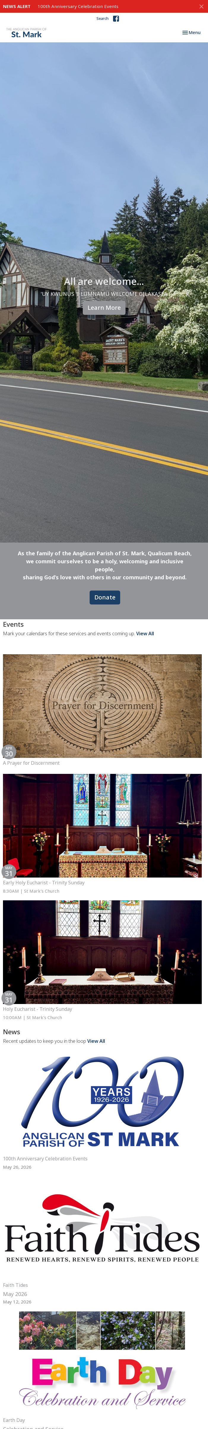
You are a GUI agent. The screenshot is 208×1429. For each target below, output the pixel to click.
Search (102, 18)
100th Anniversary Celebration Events (78, 6)
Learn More (104, 308)
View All (145, 633)
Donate (104, 597)
